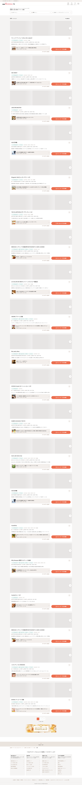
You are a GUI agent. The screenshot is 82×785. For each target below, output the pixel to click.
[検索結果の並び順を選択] (68, 19)
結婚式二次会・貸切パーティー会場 (29, 747)
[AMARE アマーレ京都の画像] (41, 306)
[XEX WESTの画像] (41, 63)
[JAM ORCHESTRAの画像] (41, 98)
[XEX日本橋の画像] (41, 132)
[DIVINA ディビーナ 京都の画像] (41, 690)
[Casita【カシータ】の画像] (41, 585)
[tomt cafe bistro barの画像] (41, 446)
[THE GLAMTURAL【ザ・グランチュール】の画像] (41, 202)
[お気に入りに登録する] (69, 38)
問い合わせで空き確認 (61, 223)
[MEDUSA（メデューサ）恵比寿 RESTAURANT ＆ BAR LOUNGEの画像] (41, 237)
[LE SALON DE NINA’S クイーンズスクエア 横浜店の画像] (41, 272)
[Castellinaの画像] (41, 515)
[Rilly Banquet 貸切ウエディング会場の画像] (41, 550)
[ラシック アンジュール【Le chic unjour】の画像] (41, 28)
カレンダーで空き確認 (61, 49)
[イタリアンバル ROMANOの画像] (41, 655)
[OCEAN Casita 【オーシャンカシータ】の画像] (41, 376)
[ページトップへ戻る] (41, 744)
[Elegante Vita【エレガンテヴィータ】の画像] (41, 167)
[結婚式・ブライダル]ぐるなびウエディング (16, 747)
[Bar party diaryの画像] (41, 341)
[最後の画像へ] (70, 28)
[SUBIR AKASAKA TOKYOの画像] (41, 411)
